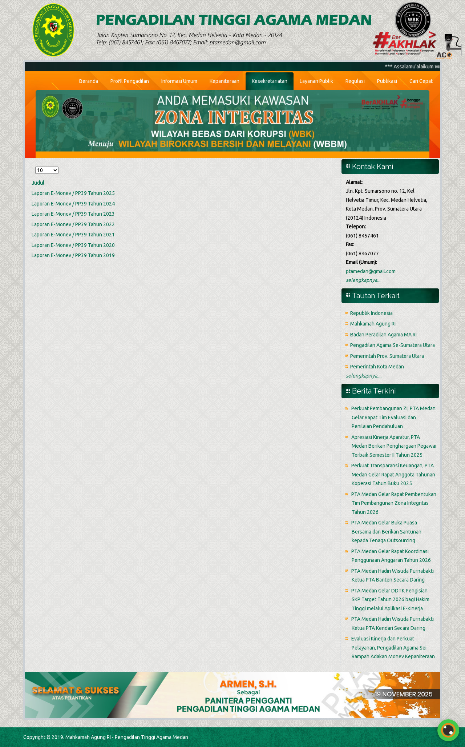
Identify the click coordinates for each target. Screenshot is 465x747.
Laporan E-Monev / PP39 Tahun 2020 (73, 245)
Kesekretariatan (269, 81)
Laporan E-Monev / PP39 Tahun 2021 (73, 234)
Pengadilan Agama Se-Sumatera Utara (392, 345)
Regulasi (355, 81)
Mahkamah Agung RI (373, 324)
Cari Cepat (421, 81)
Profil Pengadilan (129, 81)
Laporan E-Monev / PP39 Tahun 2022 (73, 224)
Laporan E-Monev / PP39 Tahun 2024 (73, 204)
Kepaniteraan (224, 81)
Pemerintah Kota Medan (377, 366)
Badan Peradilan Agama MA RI (383, 334)
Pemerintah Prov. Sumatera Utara (387, 356)
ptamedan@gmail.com (371, 271)
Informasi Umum (179, 81)
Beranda (88, 81)
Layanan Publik (316, 81)
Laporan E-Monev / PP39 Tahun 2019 (73, 255)
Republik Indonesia (371, 313)
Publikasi (387, 81)
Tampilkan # (35, 165)
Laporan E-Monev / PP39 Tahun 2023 (73, 214)
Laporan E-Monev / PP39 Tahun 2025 (73, 193)
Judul (38, 183)
